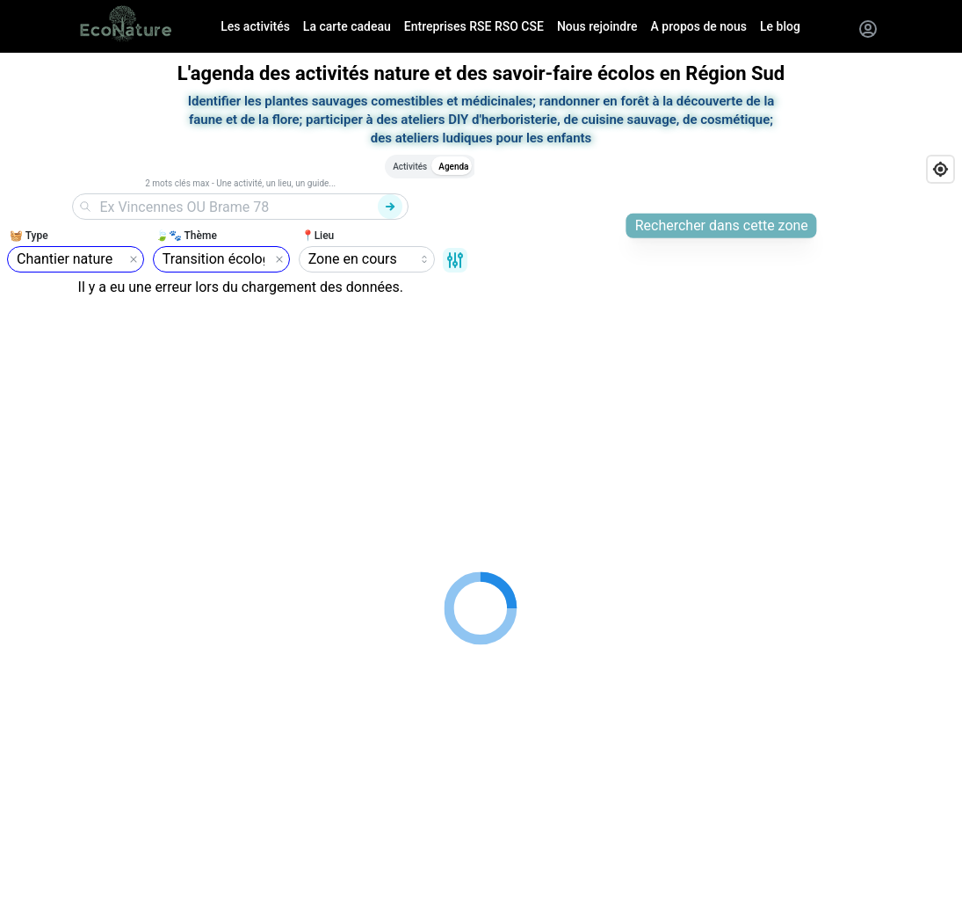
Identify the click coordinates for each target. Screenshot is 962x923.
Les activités (255, 26)
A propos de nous (699, 26)
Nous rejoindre (597, 26)
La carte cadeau (347, 26)
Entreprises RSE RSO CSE (474, 26)
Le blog (780, 26)
